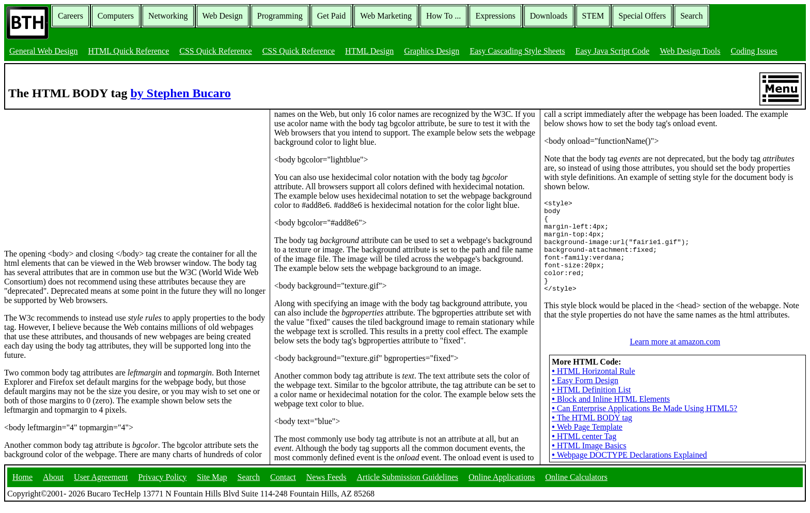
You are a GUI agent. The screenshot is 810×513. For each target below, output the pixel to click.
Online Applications (502, 484)
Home (22, 484)
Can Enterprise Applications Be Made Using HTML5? (644, 400)
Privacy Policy (162, 484)
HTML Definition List (591, 381)
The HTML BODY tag (592, 409)
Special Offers (642, 15)
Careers (70, 15)
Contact (283, 484)
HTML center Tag (584, 428)
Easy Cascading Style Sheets (517, 51)
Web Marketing (386, 15)
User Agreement (101, 484)
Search (691, 15)
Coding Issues (753, 51)
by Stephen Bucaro (180, 93)
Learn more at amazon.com (675, 333)
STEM (593, 15)
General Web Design (43, 51)
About (53, 484)
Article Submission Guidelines (407, 484)
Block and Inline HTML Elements (611, 390)
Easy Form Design (585, 372)
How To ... (443, 15)
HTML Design (369, 51)
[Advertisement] (81, 174)
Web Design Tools (690, 51)
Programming (280, 15)
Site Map (212, 484)
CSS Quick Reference (215, 51)
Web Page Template (587, 418)
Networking (168, 15)
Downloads (549, 15)
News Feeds (326, 484)
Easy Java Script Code (612, 51)
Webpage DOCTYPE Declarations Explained (629, 446)
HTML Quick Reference (128, 51)
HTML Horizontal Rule (593, 362)
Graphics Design (431, 51)
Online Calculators (576, 484)
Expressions (495, 15)
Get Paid (331, 15)
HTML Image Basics (589, 437)
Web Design (222, 15)
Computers (116, 15)
